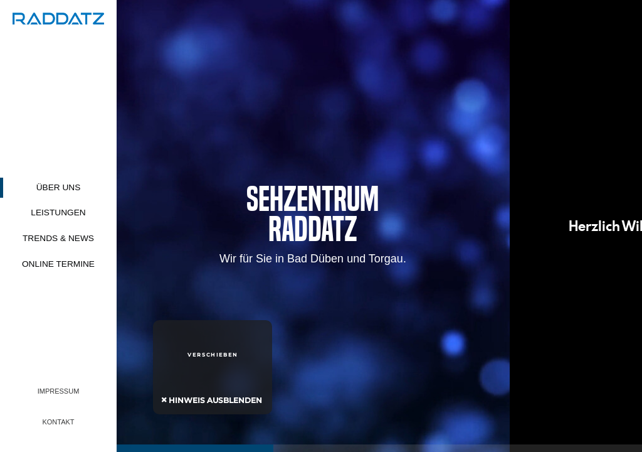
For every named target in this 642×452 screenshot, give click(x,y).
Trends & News (58, 238)
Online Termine (58, 264)
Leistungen (58, 212)
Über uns (58, 187)
